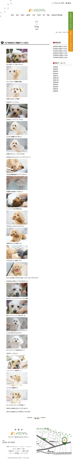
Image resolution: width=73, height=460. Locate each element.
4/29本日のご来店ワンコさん (60, 55)
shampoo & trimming (57, 15)
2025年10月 (56, 82)
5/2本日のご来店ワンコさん (60, 48)
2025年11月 (56, 80)
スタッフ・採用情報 (14, 453)
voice (33, 15)
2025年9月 (55, 84)
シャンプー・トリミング (25, 446)
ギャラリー (18, 451)
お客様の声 (11, 451)
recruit (39, 15)
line (44, 15)
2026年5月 (55, 66)
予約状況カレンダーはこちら (70, 20)
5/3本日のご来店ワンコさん (60, 46)
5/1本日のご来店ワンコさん (60, 50)
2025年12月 (56, 77)
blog (48, 15)
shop (17, 15)
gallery (28, 15)
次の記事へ (43, 417)
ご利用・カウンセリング (12, 446)
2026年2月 (55, 73)
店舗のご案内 (25, 451)
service (22, 15)
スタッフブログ (24, 453)
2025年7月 (55, 88)
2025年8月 (55, 86)
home (12, 15)
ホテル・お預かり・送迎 (19, 448)
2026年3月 (55, 71)
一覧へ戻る (36, 418)
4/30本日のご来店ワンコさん (60, 53)
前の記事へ (30, 417)
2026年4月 (55, 69)
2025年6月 (55, 91)
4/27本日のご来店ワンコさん (60, 57)
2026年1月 (55, 75)
